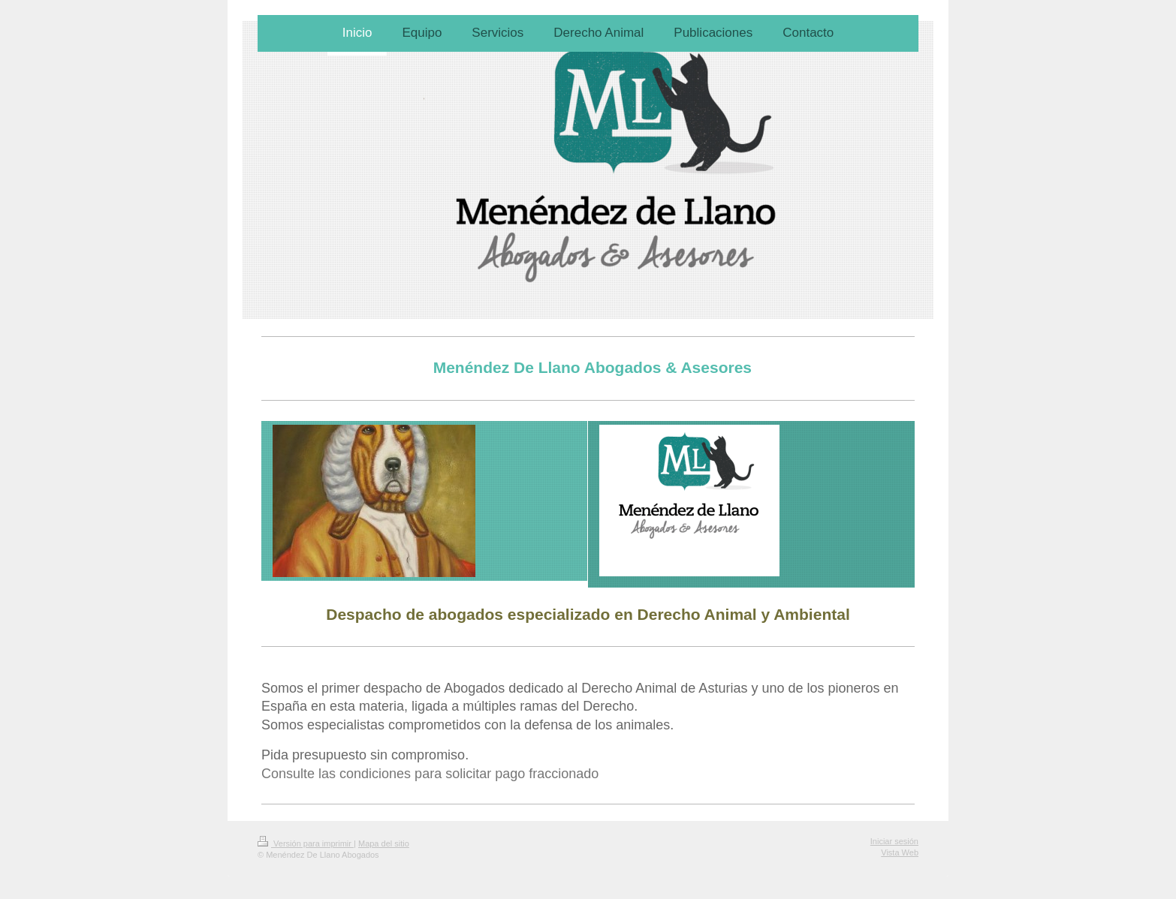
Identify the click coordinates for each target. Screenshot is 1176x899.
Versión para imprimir (306, 843)
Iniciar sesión (894, 841)
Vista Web (899, 852)
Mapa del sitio (383, 843)
